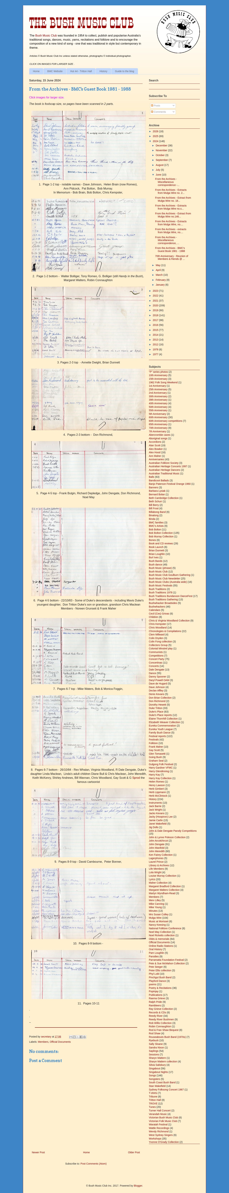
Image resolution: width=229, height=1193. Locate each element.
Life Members (156, 868)
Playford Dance (157, 981)
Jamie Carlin (156, 820)
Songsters (154, 1079)
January (160, 284)
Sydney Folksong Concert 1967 (166, 1089)
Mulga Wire (155, 917)
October (160, 155)
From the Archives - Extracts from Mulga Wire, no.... (171, 223)
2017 (156, 320)
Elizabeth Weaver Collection (164, 722)
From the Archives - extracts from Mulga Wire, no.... (170, 231)
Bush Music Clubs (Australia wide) (168, 581)
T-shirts (153, 1093)
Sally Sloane (156, 1044)
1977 (156, 354)
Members (43, 1041)
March (159, 274)
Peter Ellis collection (160, 970)
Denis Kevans (156, 694)
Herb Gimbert (156, 788)
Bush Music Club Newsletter (164, 578)
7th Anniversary (157, 431)
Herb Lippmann (157, 792)
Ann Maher (155, 456)
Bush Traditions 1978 (160, 592)
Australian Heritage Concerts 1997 (168, 466)
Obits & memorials (159, 938)
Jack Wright (155, 809)
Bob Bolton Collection (161, 532)
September (162, 160)
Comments (158, 111)
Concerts (154, 666)
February (161, 279)
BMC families (156, 522)
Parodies (154, 956)
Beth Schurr (155, 501)
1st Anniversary (157, 385)
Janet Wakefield (158, 823)
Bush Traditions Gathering (163, 599)
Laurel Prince (156, 861)
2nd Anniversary (158, 392)
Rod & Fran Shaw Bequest (164, 1030)
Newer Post (38, 1152)
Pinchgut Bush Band (160, 977)
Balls (151, 476)
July (158, 169)
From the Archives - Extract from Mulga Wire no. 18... (173, 199)
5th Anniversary (157, 413)
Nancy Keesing (157, 924)
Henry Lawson (157, 785)
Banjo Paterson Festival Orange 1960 (170, 483)
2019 (156, 310)
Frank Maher (156, 746)
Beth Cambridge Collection (164, 498)
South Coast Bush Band (162, 1082)
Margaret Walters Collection (164, 889)
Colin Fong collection (160, 641)
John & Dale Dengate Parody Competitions (173, 830)
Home (36, 71)
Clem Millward (157, 634)
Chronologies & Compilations (165, 631)
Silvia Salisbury (157, 1064)
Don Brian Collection (160, 697)
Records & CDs (157, 1012)
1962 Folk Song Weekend (163, 382)
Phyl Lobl (154, 973)
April (158, 270)
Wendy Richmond (159, 1131)
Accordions (155, 441)
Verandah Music (158, 1114)
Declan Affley (156, 690)
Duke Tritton (155, 708)
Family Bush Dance (159, 732)
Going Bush (155, 757)
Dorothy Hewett (157, 704)
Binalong (154, 515)
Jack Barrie (155, 806)
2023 (156, 290)
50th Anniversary (158, 406)
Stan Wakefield (157, 1086)
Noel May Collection (160, 931)
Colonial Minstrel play (161, 648)
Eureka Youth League (161, 729)
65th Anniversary (158, 424)
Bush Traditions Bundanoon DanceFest (171, 596)
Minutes (153, 910)
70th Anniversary (158, 427)
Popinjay (154, 991)
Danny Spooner (157, 676)
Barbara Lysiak (157, 490)
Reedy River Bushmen (161, 1019)
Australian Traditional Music (164, 473)
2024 (156, 141)
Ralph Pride (155, 1001)
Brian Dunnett (156, 550)
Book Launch (156, 547)
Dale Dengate (156, 669)
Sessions (154, 1054)
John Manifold (156, 847)
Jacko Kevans (156, 813)
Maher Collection (158, 882)
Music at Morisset (158, 921)
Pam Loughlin (156, 952)
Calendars (154, 610)
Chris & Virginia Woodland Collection (169, 620)
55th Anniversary (158, 410)
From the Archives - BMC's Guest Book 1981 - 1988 (170, 249)
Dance (152, 673)
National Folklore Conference (165, 928)
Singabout (154, 1068)
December (162, 145)
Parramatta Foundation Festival (166, 959)
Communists (156, 652)
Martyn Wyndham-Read (162, 893)
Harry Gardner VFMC (161, 767)
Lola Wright (155, 872)
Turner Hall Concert (160, 1110)
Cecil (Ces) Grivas (159, 613)
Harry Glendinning (159, 771)
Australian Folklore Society (164, 462)
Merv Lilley (155, 900)
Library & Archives (159, 865)
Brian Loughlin (157, 554)
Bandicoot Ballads (159, 480)
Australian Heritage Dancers (164, 469)
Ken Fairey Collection (161, 854)
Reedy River (156, 1015)
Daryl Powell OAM (159, 680)
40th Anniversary (158, 403)
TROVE (153, 1103)
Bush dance (155, 564)
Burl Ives (154, 557)
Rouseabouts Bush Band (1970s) (167, 1037)
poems (152, 984)
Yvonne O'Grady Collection (164, 1142)
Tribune (153, 1096)
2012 (156, 344)
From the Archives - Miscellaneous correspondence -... (167, 182)
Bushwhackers (157, 606)
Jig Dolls (153, 827)
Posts (155, 105)
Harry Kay (154, 774)
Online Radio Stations (161, 945)
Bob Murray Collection (161, 536)
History (103, 71)
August (160, 165)
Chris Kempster (157, 624)
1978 (156, 349)
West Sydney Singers (161, 1135)
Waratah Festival (158, 1124)
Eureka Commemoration (162, 725)
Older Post (134, 1152)
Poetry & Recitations (160, 988)
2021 (156, 300)
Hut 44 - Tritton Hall (81, 71)
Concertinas (155, 662)
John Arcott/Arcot (158, 840)
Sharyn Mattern (157, 1057)
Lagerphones (156, 858)
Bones (152, 540)
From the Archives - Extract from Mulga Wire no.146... (173, 215)
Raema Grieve (157, 998)
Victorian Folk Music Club (163, 1121)
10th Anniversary (158, 375)
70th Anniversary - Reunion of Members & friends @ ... (171, 258)
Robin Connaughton (160, 1026)
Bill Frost (154, 508)
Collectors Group (158, 645)
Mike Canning (156, 903)
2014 (156, 334)
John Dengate (156, 844)
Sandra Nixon (156, 1047)
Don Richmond (157, 701)
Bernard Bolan (157, 494)
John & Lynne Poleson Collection (167, 837)
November (162, 150)
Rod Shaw (154, 1033)
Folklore (153, 743)
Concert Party (156, 659)
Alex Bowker (156, 449)
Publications (155, 994)
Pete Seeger (156, 966)
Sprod (136, 777)
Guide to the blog (124, 71)
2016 (156, 325)
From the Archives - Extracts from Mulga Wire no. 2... (171, 191)
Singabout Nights (158, 1072)
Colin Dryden (156, 638)
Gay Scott (154, 750)
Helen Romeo (156, 781)
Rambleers (155, 1005)
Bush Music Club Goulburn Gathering (169, 575)
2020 (156, 305)
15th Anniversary (158, 378)
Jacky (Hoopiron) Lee (161, 816)
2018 (156, 315)
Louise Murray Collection (162, 875)
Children (153, 617)
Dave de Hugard (158, 683)
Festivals (154, 739)
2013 (156, 339)
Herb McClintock (158, 795)
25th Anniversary (158, 389)
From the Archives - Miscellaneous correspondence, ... (167, 240)
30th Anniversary (158, 396)
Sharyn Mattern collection (163, 1061)
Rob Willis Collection (160, 1023)
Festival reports (157, 736)
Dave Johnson (157, 687)
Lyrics (152, 879)
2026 (156, 131)
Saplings (154, 1050)
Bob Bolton (155, 529)
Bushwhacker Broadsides (163, 603)
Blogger (138, 1185)
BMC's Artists (156, 525)
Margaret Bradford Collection (165, 886)
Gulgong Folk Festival (161, 764)
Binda (152, 518)
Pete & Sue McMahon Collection (167, 963)
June (159, 174)
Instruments (155, 802)
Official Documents (60, 1041)
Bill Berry (154, 505)
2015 (156, 330)
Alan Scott (154, 445)
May (158, 265)
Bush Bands (155, 561)
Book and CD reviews (161, 543)
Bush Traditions (157, 589)
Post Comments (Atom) (93, 1163)
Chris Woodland (158, 627)
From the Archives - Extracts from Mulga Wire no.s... (171, 207)
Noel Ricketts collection (162, 935)
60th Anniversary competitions (165, 420)
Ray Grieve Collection (161, 1008)
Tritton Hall (155, 1100)
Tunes (152, 1106)
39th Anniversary (158, 399)
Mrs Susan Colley (159, 914)
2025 (156, 136)
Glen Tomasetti (157, 753)
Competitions (156, 655)
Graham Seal (156, 760)
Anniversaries (156, 459)
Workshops (155, 1138)
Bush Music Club (46, 35)
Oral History (155, 949)
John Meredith (157, 851)
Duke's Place (156, 711)
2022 (156, 295)
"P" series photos (158, 371)
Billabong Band (157, 512)
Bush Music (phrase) (160, 568)
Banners (153, 487)
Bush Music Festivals (160, 585)
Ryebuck (154, 1040)
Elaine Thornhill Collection (163, 718)
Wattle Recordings (159, 1128)
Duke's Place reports (160, 715)
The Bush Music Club (81, 23)
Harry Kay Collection (160, 778)
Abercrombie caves (159, 434)
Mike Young (155, 907)
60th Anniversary (158, 417)
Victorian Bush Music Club (163, 1117)
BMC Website (54, 71)
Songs (152, 1075)
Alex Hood (154, 452)
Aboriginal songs (158, 438)
